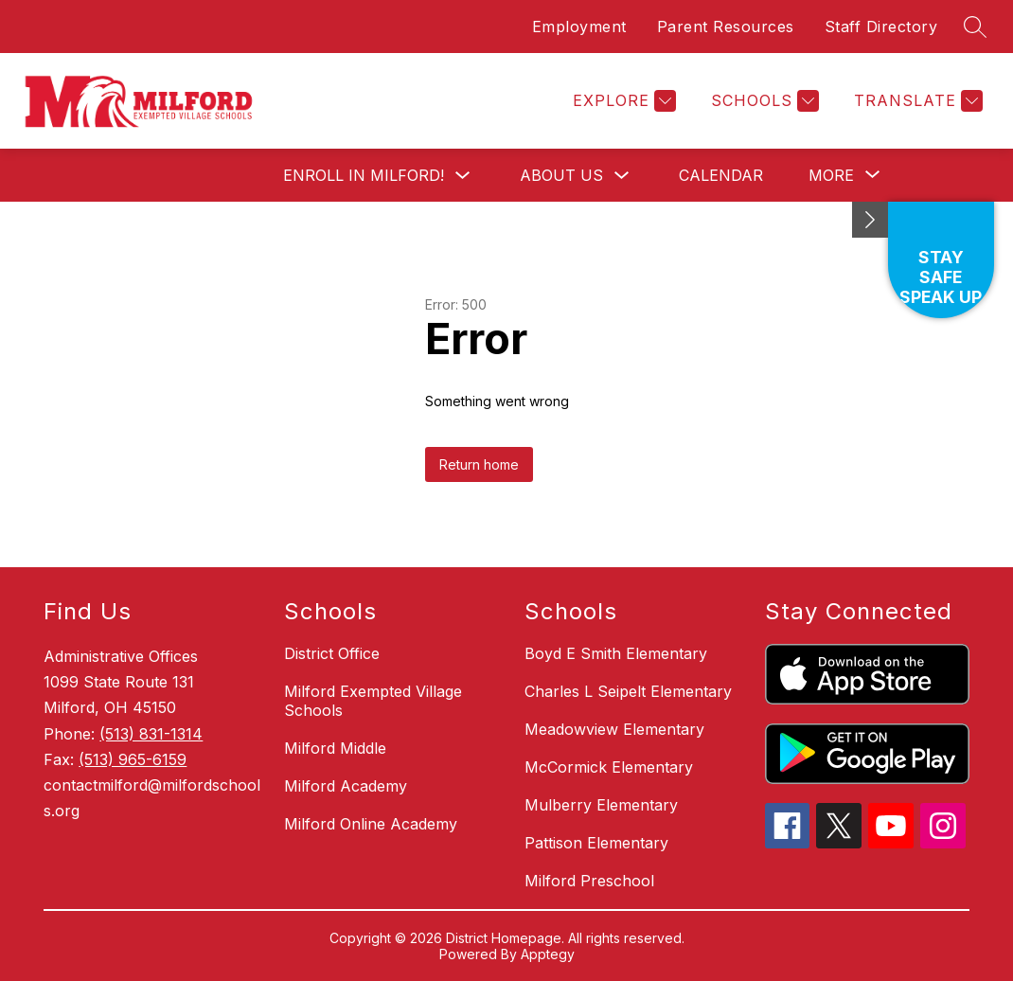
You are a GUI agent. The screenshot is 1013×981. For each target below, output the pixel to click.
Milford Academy (345, 785)
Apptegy (548, 954)
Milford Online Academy (370, 823)
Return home (479, 464)
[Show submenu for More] (831, 175)
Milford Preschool (589, 880)
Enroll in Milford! (363, 175)
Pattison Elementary (596, 842)
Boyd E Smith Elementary (615, 653)
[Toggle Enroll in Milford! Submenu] (463, 175)
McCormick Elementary (608, 767)
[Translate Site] (916, 101)
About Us (561, 175)
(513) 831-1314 (151, 733)
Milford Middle (335, 748)
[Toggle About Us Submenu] (622, 175)
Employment (579, 26)
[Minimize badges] (870, 220)
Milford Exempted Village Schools (373, 701)
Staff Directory (881, 26)
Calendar (721, 175)
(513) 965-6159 (133, 759)
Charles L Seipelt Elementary (628, 691)
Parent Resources (725, 26)
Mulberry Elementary (601, 804)
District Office (332, 653)
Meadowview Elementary (614, 729)
